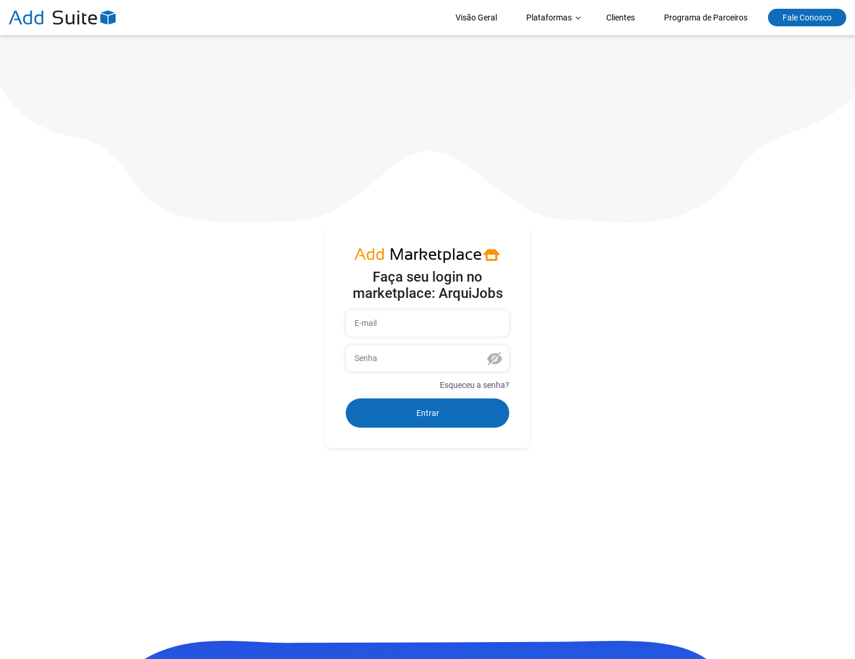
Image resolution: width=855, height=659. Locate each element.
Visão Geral (476, 17)
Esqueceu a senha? (474, 385)
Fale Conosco (807, 17)
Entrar (427, 413)
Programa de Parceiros (706, 17)
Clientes (620, 17)
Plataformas (550, 17)
